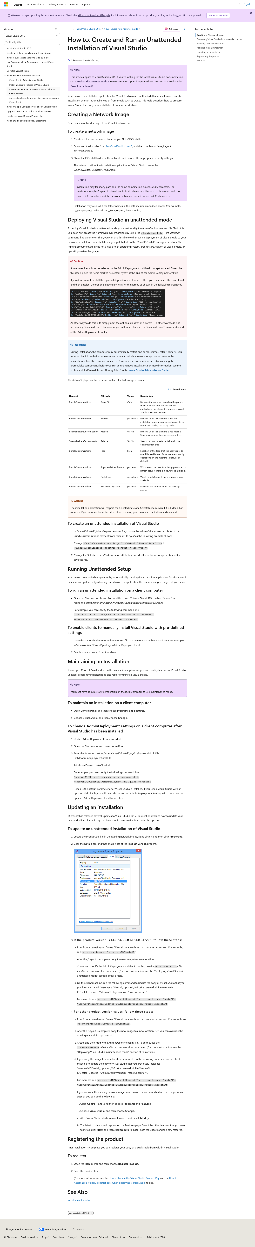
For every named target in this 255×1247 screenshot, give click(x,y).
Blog (44, 1237)
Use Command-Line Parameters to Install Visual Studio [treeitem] (30, 64)
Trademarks (135, 1237)
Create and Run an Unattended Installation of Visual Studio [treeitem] (32, 91)
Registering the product (208, 56)
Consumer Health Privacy (93, 1237)
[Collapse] (56, 29)
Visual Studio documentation (92, 81)
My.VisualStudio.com (118, 146)
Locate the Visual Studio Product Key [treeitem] (25, 115)
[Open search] (239, 4)
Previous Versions (29, 1237)
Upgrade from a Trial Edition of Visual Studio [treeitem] (29, 111)
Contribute (58, 1237)
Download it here (80, 86)
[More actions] (184, 28)
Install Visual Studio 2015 (88, 28)
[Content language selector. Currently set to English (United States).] (19, 1229)
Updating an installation (209, 52)
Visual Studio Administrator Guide (121, 28)
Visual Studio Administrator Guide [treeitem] (26, 80)
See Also (201, 60)
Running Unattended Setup (210, 43)
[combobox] (32, 35)
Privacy (71, 1237)
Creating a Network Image (210, 34)
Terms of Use (118, 1237)
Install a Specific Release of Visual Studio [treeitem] (29, 84)
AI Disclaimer (10, 1237)
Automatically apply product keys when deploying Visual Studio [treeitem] (34, 100)
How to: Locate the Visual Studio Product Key (134, 1178)
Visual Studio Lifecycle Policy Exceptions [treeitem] (26, 120)
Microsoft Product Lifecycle (94, 15)
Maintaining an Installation (210, 47)
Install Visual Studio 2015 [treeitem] (19, 48)
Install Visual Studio (79, 1200)
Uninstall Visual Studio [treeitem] (18, 70)
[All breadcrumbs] (70, 28)
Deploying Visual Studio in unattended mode (219, 39)
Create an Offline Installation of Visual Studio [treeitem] (29, 52)
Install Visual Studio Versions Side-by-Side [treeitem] (27, 57)
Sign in (247, 4)
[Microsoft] (6, 4)
